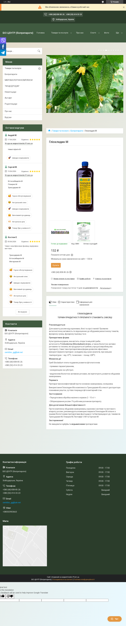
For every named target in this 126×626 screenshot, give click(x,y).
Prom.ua (76, 577)
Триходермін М (14, 188)
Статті (93, 33)
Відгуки (8, 117)
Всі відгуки (22, 312)
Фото (106, 33)
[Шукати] (39, 51)
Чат (114, 619)
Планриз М (12, 184)
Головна (40, 33)
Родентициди (11, 104)
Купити (56, 265)
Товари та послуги (59, 33)
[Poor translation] (10, 596)
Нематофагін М (14, 149)
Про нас (80, 33)
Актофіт (8, 98)
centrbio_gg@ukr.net (14, 352)
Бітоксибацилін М (15, 181)
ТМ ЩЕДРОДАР (12, 86)
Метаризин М (15, 262)
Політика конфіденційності (84, 579)
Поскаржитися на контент (63, 579)
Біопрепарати (77, 131)
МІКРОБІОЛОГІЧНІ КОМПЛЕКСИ (19, 80)
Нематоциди (10, 92)
